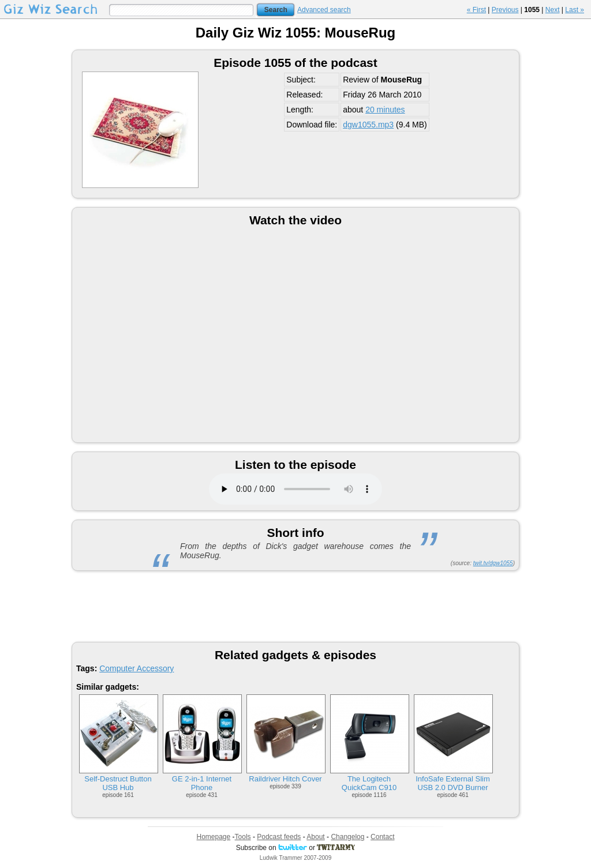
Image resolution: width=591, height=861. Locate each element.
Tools (243, 837)
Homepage (214, 837)
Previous (505, 10)
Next (552, 10)
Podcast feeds (279, 837)
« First (476, 10)
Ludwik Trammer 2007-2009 (296, 858)
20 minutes (385, 109)
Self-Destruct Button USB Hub (117, 783)
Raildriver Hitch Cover (285, 778)
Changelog (347, 837)
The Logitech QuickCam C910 (369, 783)
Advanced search (324, 10)
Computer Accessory (136, 668)
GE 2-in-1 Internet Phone (201, 783)
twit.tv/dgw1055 (493, 563)
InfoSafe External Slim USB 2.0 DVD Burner (453, 783)
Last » (574, 10)
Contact (382, 837)
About (315, 837)
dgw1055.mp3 (368, 124)
